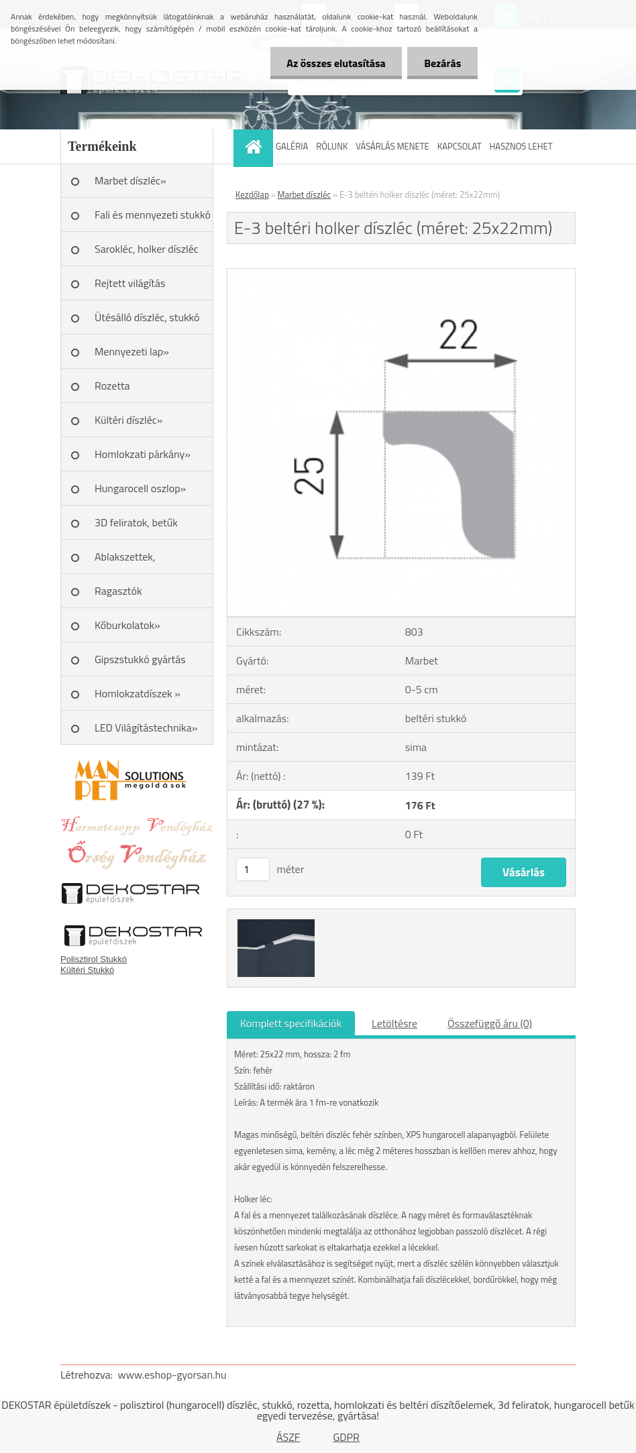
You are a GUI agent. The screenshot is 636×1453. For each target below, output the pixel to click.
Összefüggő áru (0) (489, 1023)
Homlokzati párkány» (143, 454)
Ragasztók (118, 591)
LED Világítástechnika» (146, 727)
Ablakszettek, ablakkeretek (125, 561)
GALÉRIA (292, 146)
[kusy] (253, 869)
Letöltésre (394, 1023)
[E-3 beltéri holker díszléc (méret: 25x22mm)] (401, 274)
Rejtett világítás (130, 283)
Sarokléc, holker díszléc (147, 249)
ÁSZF (288, 1437)
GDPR (346, 1437)
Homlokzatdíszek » (137, 693)
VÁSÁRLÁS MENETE (392, 146)
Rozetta (112, 385)
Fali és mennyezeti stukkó (153, 215)
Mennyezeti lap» (132, 351)
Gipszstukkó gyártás (140, 659)
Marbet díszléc (304, 194)
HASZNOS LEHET (521, 146)
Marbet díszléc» (130, 180)
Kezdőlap (252, 194)
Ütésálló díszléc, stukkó (147, 317)
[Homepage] (255, 146)
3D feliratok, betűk (136, 522)
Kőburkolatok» (127, 625)
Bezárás (442, 63)
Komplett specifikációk (290, 1023)
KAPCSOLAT (459, 146)
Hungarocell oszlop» (140, 488)
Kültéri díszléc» (128, 420)
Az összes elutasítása (335, 63)
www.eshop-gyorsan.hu (172, 1375)
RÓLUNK (332, 146)
